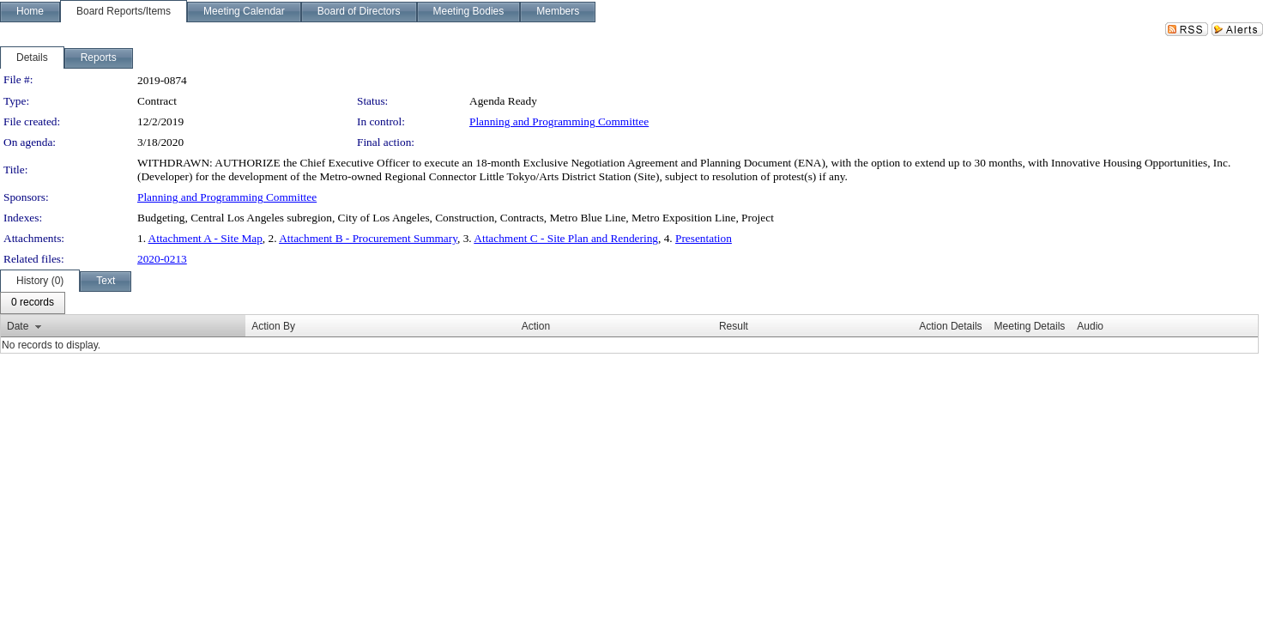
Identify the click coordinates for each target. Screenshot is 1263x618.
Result (733, 326)
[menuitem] (32, 303)
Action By (273, 326)
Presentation (703, 238)
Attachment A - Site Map (205, 238)
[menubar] (32, 303)
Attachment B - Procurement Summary (368, 238)
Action (536, 326)
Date (17, 326)
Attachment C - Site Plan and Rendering (566, 238)
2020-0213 (162, 258)
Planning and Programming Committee (559, 121)
